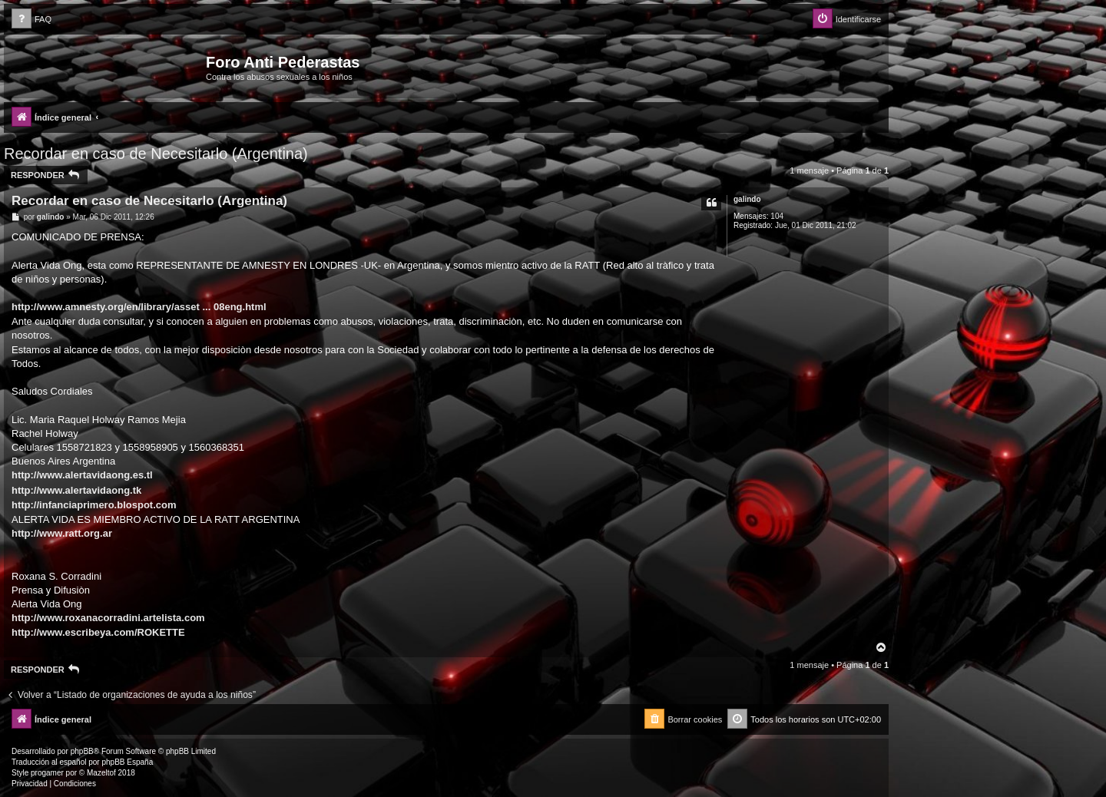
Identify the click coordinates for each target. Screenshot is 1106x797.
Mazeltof (101, 773)
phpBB (82, 751)
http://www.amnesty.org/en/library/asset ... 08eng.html (139, 307)
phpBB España (127, 762)
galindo (747, 199)
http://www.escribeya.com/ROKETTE (98, 632)
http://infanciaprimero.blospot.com (94, 505)
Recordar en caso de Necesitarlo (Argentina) (156, 153)
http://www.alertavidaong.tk (76, 490)
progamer (47, 773)
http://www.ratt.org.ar (62, 533)
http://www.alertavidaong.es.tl (82, 475)
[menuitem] (31, 19)
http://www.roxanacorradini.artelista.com (108, 617)
